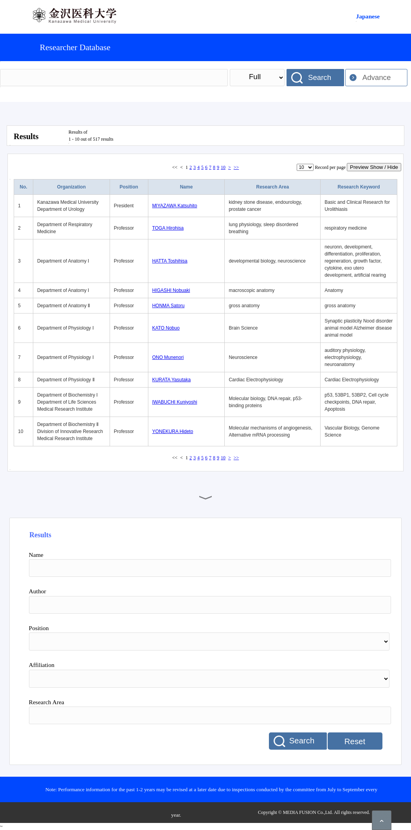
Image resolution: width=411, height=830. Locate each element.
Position (129, 187)
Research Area (272, 187)
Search (319, 77)
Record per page (330, 167)
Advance (376, 77)
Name (186, 187)
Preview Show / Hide (374, 167)
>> (236, 167)
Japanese (368, 16)
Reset (354, 741)
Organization (71, 187)
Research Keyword (359, 187)
